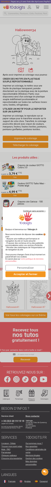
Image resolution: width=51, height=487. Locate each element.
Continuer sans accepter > (34, 211)
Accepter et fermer (25, 274)
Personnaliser (25, 267)
